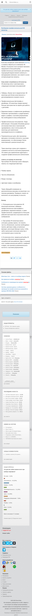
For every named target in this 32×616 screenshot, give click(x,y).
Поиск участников (7, 584)
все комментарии (8, 459)
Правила (5, 594)
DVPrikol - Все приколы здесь (12, 326)
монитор (27, 62)
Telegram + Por (9, 371)
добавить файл (9, 381)
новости (15, 391)
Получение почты (7, 555)
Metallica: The (8, 365)
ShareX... (7, 375)
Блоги (4, 580)
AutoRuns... (8, 373)
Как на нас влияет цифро (11, 398)
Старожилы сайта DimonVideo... (13, 435)
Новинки (7, 336)
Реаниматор (5, 575)
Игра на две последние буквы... (13, 431)
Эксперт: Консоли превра (12, 409)
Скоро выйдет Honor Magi (12, 400)
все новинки (7, 383)
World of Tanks (9, 367)
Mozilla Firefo (8, 344)
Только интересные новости (12, 328)
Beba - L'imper (9, 341)
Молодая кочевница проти (12, 396)
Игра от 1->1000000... (10, 436)
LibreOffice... (8, 354)
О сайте (4, 582)
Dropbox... (8, 356)
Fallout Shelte (8, 369)
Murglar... (7, 343)
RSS (19, 20)
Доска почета (6, 586)
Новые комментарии (11, 451)
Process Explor (9, 363)
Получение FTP (6, 557)
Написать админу (7, 592)
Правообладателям (7, 596)
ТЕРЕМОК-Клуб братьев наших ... (14, 438)
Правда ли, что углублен (11, 407)
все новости (7, 416)
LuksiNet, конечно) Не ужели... (13, 454)
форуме (13, 424)
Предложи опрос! (17, 518)
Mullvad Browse (9, 348)
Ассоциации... (9, 427)
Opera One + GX (9, 358)
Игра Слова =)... (9, 429)
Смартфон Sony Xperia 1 (11, 404)
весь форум (7, 443)
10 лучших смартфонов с (12, 406)
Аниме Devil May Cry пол (11, 402)
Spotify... (7, 352)
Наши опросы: (9, 467)
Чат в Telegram (6, 252)
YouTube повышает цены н (12, 394)
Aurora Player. (8, 339)
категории (14, 20)
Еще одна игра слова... (11, 433)
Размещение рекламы (8, 590)
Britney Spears (9, 361)
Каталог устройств (7, 577)
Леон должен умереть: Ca (12, 411)
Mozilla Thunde (9, 346)
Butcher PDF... (9, 360)
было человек (18, 301)
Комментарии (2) (8, 518)
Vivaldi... (7, 350)
